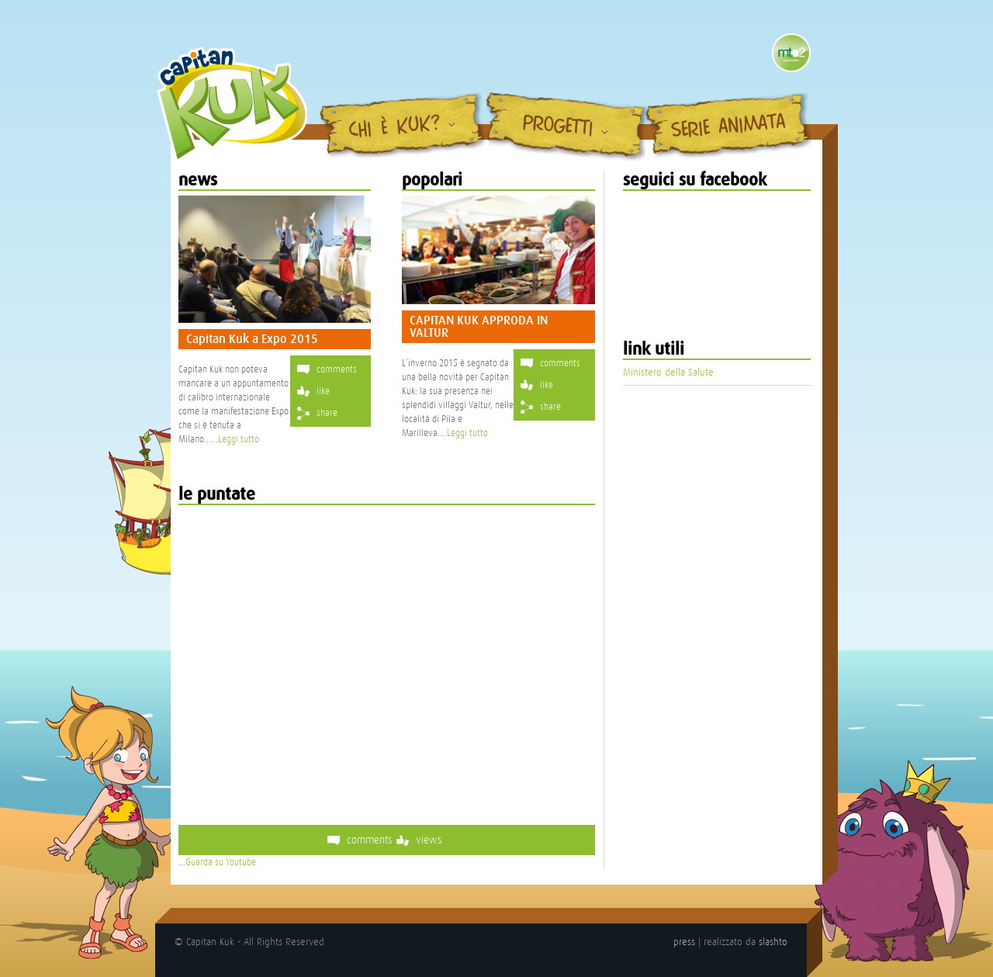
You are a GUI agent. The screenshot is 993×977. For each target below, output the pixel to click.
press (684, 942)
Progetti (558, 126)
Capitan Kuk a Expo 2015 (252, 339)
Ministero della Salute (668, 372)
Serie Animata (729, 127)
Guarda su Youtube (220, 862)
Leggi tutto (238, 439)
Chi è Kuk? (395, 128)
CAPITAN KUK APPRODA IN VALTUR (479, 327)
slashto (773, 942)
